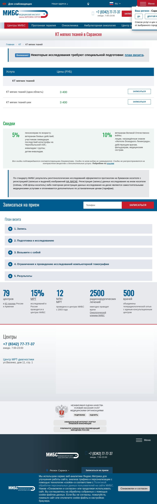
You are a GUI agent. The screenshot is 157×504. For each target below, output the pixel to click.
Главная (10, 44)
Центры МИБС (16, 25)
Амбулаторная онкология (100, 25)
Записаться (139, 91)
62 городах (10, 303)
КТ (20, 44)
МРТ (33, 299)
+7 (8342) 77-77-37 (108, 12)
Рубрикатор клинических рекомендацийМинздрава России (80, 429)
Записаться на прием (97, 470)
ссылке (110, 163)
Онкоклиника (70, 25)
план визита (134, 55)
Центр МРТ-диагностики (18, 359)
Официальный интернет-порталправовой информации (80, 422)
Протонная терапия (43, 25)
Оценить (94, 415)
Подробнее (79, 415)
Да (138, 16)
